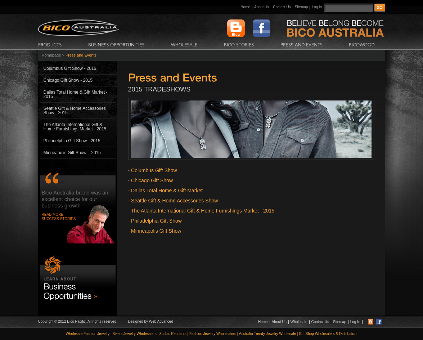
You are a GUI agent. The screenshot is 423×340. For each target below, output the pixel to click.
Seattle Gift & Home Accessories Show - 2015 (75, 110)
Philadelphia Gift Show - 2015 (72, 140)
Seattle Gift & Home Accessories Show (174, 200)
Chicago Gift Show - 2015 (68, 80)
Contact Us (282, 7)
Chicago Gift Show (152, 180)
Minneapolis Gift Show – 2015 (72, 152)
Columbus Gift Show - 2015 (70, 68)
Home (245, 7)
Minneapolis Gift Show (156, 231)
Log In (317, 7)
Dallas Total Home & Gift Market (167, 190)
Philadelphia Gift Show (156, 221)
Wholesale (299, 322)
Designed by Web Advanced (150, 321)
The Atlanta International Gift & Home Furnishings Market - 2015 (75, 126)
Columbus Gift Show (154, 170)
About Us (261, 7)
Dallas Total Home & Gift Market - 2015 (76, 94)
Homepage (51, 55)
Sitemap (301, 7)
